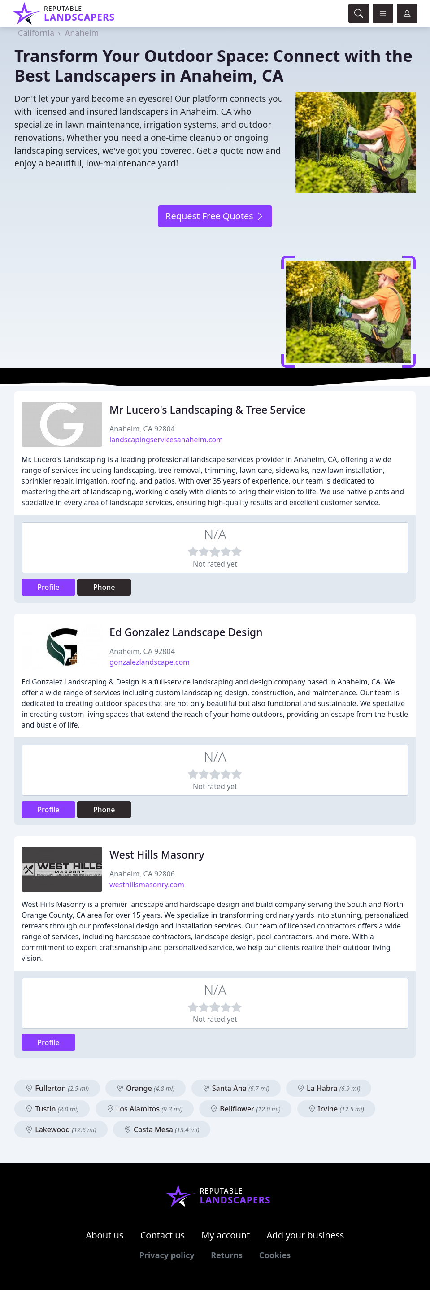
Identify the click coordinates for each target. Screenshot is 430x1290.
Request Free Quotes (215, 216)
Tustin (52, 1109)
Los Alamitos (144, 1109)
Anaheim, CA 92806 (142, 874)
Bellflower (245, 1109)
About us (105, 1235)
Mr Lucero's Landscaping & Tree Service (207, 409)
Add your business (305, 1235)
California (36, 32)
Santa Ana (236, 1088)
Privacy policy (167, 1255)
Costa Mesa (162, 1129)
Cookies (275, 1255)
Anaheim (82, 32)
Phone (104, 587)
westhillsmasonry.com (146, 884)
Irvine (336, 1109)
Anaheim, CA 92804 (142, 429)
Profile (48, 587)
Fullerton (57, 1088)
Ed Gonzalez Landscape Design (186, 632)
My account (225, 1235)
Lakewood (61, 1129)
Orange (145, 1088)
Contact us (162, 1235)
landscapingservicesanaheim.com (166, 440)
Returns (227, 1255)
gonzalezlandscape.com (149, 662)
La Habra (328, 1088)
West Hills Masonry (156, 854)
